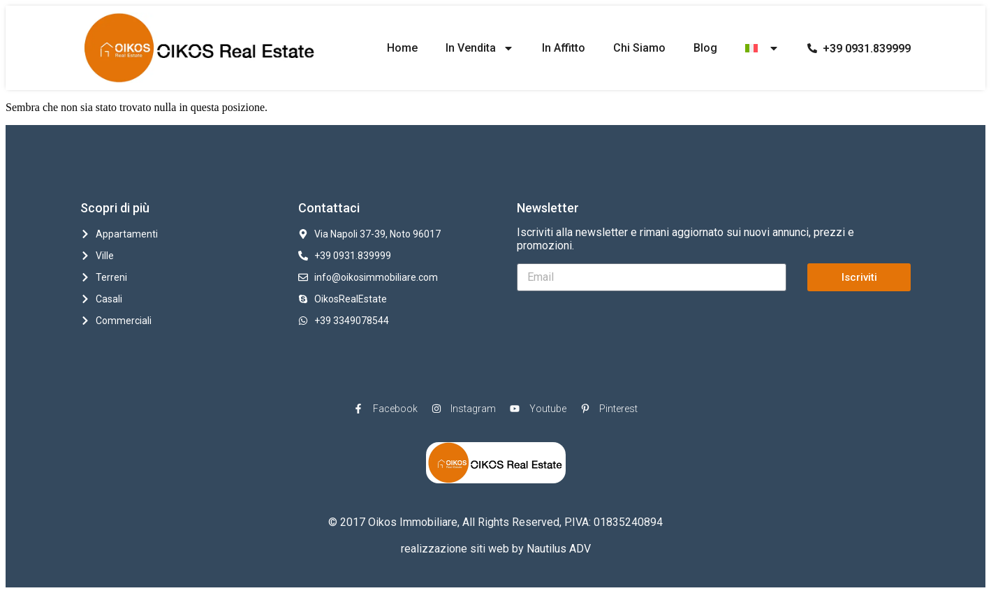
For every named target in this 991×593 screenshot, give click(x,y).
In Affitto (563, 47)
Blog (705, 47)
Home (402, 47)
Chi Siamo (639, 47)
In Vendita (480, 48)
